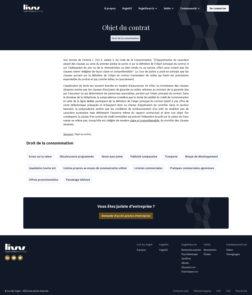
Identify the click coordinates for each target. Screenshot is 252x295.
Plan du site (241, 291)
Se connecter (218, 8)
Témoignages (233, 254)
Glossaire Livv (188, 267)
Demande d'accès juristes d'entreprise (126, 215)
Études (207, 254)
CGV (218, 291)
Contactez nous (181, 291)
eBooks (185, 263)
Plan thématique (189, 254)
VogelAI (127, 8)
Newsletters (210, 250)
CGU (228, 291)
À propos (110, 8)
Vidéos (229, 250)
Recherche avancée (191, 250)
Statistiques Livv (189, 271)
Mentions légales (202, 291)
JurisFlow (186, 258)
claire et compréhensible (144, 120)
